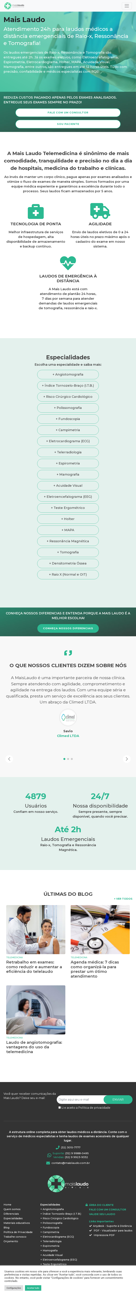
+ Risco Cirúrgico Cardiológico (67, 397)
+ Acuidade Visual (67, 486)
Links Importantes (101, 1209)
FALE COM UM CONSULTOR (68, 112)
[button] (9, 747)
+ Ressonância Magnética (68, 541)
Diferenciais (11, 1201)
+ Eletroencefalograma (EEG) (68, 497)
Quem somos (12, 1197)
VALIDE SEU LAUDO (102, 1202)
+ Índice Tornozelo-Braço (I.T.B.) (68, 386)
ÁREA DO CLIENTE (101, 1192)
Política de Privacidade (18, 1220)
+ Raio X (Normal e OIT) (68, 574)
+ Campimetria (68, 430)
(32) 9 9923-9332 (76, 1145)
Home (7, 1192)
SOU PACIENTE (68, 124)
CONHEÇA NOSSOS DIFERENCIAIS (68, 628)
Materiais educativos (17, 1210)
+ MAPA (68, 530)
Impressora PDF (102, 1223)
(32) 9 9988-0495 (77, 1141)
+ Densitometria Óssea (68, 563)
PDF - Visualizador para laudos (111, 1218)
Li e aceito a (85, 1095)
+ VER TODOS (123, 886)
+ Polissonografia (68, 408)
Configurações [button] (14, 1288)
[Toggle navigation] (127, 5)
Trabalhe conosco (15, 1224)
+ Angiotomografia (68, 374)
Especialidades (13, 1206)
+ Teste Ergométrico (68, 508)
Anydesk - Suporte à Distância (110, 1213)
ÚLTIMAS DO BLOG (68, 882)
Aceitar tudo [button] (33, 1288)
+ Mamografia (68, 474)
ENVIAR (118, 1087)
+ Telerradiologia (68, 452)
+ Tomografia (68, 552)
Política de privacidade (94, 1095)
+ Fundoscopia (68, 419)
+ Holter (68, 519)
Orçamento (11, 1229)
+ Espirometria (68, 463)
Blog (6, 1215)
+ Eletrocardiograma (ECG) (68, 441)
